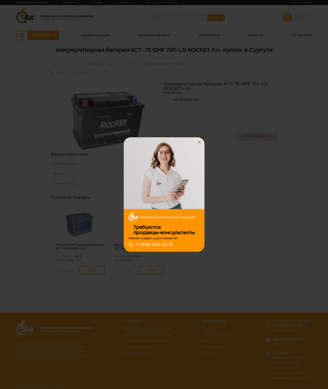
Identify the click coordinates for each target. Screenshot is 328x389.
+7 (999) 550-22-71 (153, 244)
